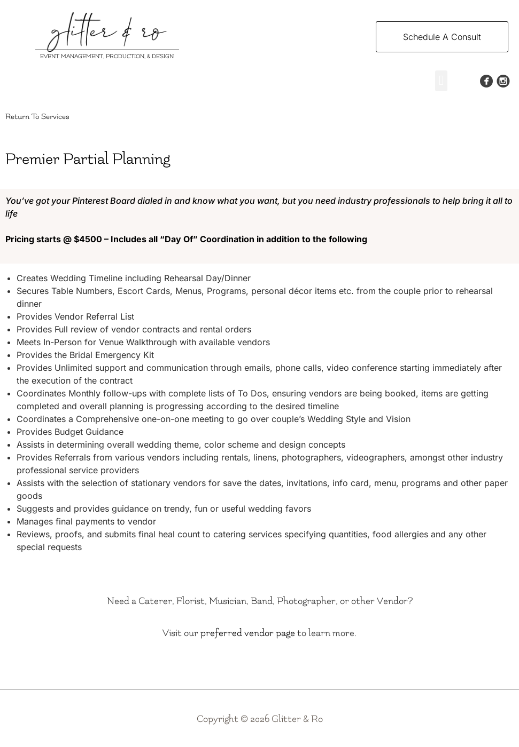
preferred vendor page (247, 633)
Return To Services (37, 116)
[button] (441, 80)
